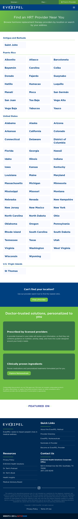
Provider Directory (48, 434)
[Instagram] (39, 488)
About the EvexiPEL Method (52, 429)
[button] (74, 7)
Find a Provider (39, 300)
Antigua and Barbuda (14, 37)
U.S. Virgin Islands (12, 263)
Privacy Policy (8, 460)
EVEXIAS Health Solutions (13, 464)
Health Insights (9, 477)
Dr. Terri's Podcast (10, 468)
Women (15, 2)
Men (44, 2)
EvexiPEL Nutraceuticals (50, 438)
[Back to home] (13, 7)
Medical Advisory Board (12, 482)
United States (10, 116)
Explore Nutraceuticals (18, 373)
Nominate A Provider (49, 443)
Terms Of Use (46, 509)
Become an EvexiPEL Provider (53, 447)
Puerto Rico (9, 52)
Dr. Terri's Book (9, 473)
